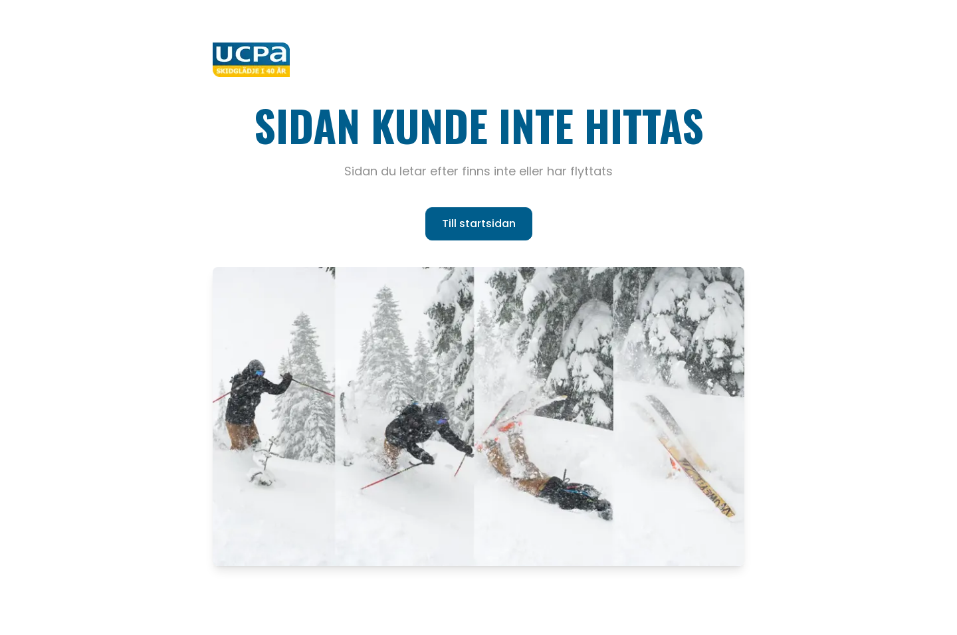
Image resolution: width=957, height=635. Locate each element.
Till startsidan (479, 223)
